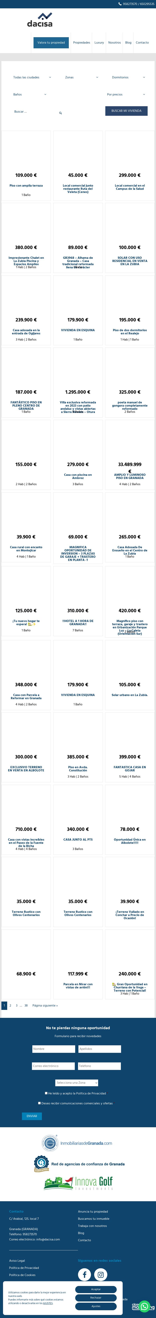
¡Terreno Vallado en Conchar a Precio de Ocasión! (130, 915)
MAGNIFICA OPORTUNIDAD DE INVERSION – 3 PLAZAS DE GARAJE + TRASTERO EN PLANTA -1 (78, 554)
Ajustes (96, 1306)
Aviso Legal (17, 1260)
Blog (81, 1233)
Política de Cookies (22, 1275)
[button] (144, 1306)
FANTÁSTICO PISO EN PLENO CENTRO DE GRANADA (26, 406)
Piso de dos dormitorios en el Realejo (130, 332)
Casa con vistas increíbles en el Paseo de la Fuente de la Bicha (26, 843)
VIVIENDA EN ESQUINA (78, 330)
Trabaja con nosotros (92, 1226)
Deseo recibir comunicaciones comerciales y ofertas (78, 1103)
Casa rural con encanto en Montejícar (26, 549)
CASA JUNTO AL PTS (78, 839)
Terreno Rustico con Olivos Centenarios (26, 913)
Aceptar (96, 1289)
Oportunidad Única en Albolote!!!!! (130, 841)
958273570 (127, 4)
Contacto (84, 1240)
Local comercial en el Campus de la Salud (130, 187)
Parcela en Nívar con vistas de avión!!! (78, 986)
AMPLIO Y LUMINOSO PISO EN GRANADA (130, 476)
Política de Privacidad (91, 1093)
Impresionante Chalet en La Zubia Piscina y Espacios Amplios (26, 261)
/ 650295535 (145, 4)
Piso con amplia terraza (26, 185)
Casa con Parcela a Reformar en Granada (26, 697)
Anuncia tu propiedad (93, 1211)
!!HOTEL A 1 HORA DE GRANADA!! (78, 623)
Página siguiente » (45, 1005)
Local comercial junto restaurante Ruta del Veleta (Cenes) (78, 189)
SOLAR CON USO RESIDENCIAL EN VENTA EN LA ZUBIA (129, 261)
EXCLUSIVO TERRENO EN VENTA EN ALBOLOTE (26, 769)
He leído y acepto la (78, 1093)
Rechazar (95, 1298)
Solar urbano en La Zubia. (130, 695)
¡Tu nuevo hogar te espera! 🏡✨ (26, 623)
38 (26, 1005)
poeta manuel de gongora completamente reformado (130, 406)
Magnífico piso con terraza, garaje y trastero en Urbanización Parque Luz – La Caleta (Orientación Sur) (130, 628)
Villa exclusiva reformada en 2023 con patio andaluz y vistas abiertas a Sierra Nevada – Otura (78, 407)
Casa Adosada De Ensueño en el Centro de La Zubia (129, 550)
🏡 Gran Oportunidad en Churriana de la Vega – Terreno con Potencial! (129, 987)
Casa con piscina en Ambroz (78, 476)
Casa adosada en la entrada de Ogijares (26, 332)
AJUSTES (48, 1303)
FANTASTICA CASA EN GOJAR (130, 769)
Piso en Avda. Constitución (78, 769)
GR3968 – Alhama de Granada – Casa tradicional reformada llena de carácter (78, 262)
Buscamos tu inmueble (93, 1219)
